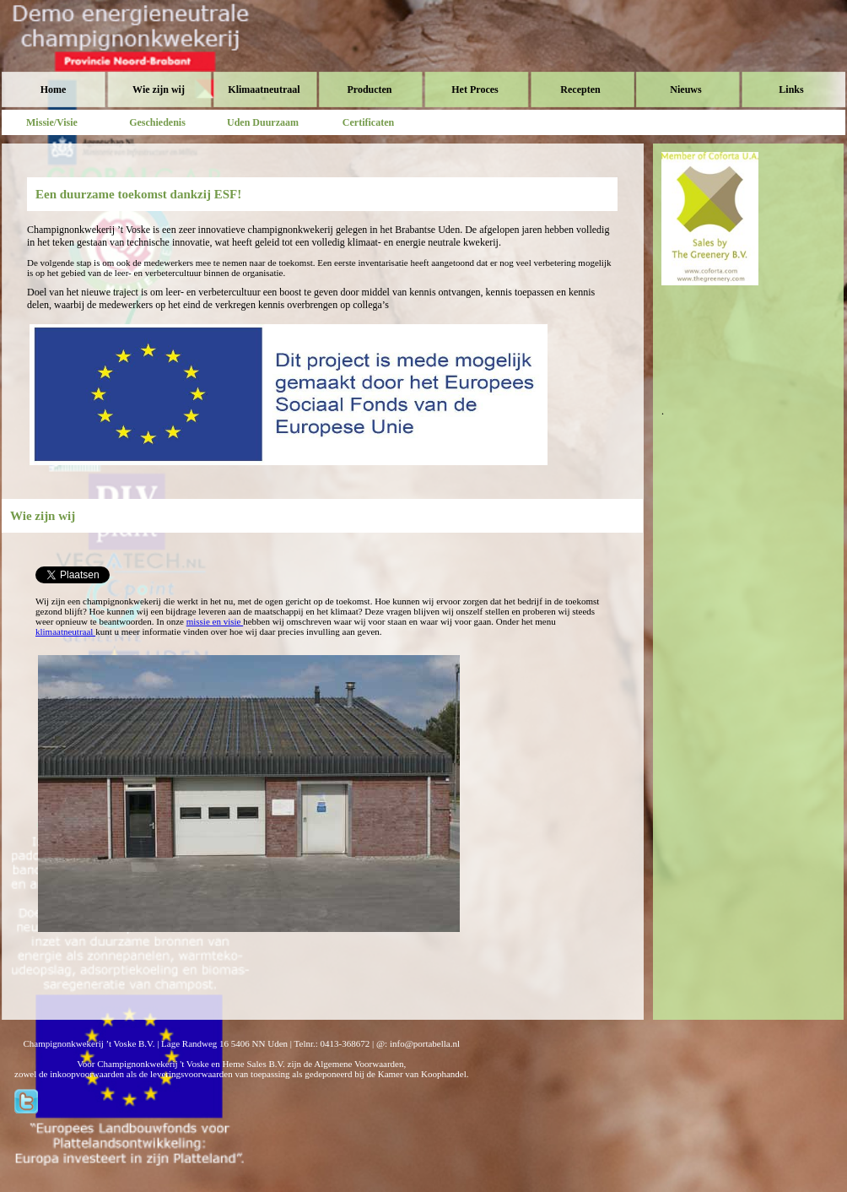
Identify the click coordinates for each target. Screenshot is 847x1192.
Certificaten (368, 122)
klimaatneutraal (65, 631)
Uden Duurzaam (263, 122)
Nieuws (685, 89)
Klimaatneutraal (263, 89)
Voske (73, 50)
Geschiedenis (157, 122)
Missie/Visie (52, 122)
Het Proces (474, 89)
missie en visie (215, 621)
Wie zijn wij (158, 89)
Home (53, 89)
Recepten (580, 89)
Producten (369, 89)
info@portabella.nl (425, 1043)
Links (791, 89)
